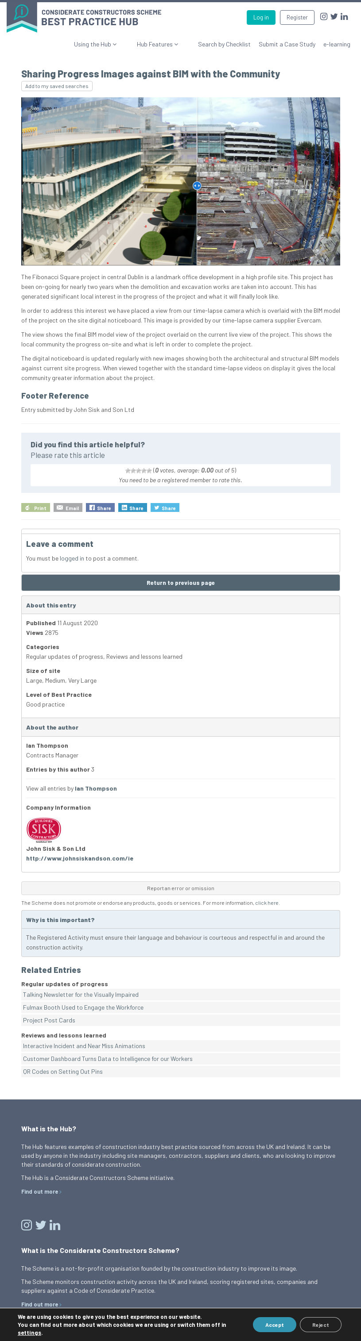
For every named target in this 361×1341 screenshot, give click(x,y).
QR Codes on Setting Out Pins (63, 1071)
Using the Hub (117, 44)
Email (72, 508)
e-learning (336, 44)
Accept (272, 1325)
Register (297, 17)
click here (267, 902)
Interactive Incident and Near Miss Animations (84, 1045)
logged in (72, 558)
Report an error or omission (180, 888)
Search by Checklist (224, 44)
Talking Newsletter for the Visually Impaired (81, 994)
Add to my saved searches (57, 86)
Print (40, 508)
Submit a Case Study (287, 44)
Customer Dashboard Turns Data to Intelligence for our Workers (108, 1058)
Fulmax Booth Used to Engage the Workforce (83, 1007)
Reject (319, 1325)
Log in (261, 17)
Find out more (39, 1191)
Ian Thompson (96, 788)
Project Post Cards (49, 1020)
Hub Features (167, 44)
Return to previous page (181, 582)
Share (104, 508)
